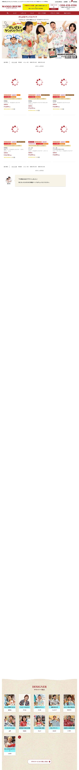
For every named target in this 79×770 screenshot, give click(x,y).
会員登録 (66, 1)
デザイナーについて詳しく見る (39, 761)
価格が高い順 (33, 62)
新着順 (20, 62)
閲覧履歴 (75, 1)
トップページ (22, 19)
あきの (9, 180)
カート (70, 1)
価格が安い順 (41, 62)
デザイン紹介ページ (31, 19)
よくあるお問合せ (58, 1)
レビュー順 (25, 62)
